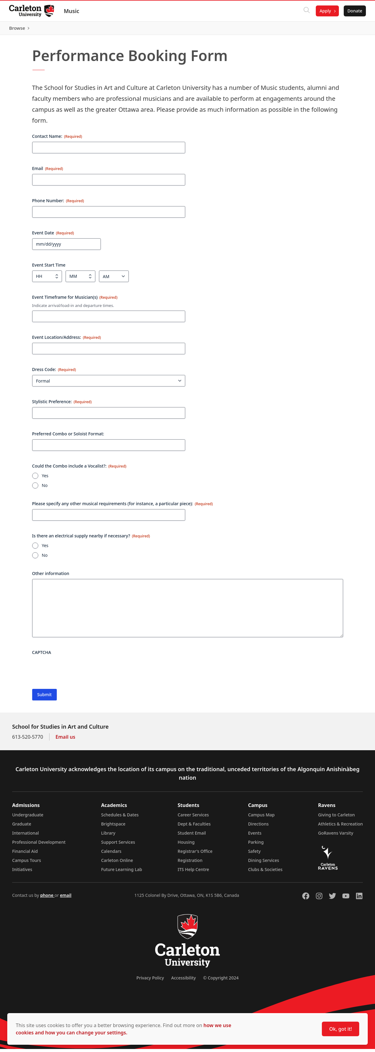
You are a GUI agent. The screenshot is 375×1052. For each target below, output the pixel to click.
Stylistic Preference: (62, 404)
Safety (254, 854)
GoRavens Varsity (335, 836)
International (25, 836)
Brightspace (113, 827)
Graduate (21, 827)
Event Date (53, 235)
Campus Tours (26, 863)
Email (47, 171)
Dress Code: (54, 372)
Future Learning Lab (121, 872)
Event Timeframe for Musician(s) (75, 300)
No (45, 488)
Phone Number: (58, 203)
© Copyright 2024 (221, 981)
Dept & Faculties (194, 827)
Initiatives (22, 872)
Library (108, 836)
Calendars (111, 854)
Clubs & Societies (265, 872)
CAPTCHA (41, 655)
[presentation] (78, 673)
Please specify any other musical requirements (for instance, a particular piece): (122, 506)
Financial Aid (25, 854)
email (65, 898)
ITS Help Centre (193, 872)
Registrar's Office (195, 854)
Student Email (192, 836)
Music (72, 11)
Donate (354, 11)
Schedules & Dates (120, 818)
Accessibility (183, 981)
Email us (65, 740)
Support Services (118, 845)
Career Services (193, 818)
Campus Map (261, 818)
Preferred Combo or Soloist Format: (68, 437)
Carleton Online (117, 863)
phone (47, 898)
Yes (45, 479)
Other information (51, 576)
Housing (186, 845)
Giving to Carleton (336, 818)
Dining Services (263, 863)
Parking (256, 845)
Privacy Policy (150, 981)
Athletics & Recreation (340, 827)
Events (254, 836)
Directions (258, 827)
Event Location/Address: (66, 340)
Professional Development (39, 845)
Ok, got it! (340, 1029)
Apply (324, 11)
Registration (190, 863)
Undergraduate (27, 818)
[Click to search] (306, 10)
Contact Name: (57, 139)
